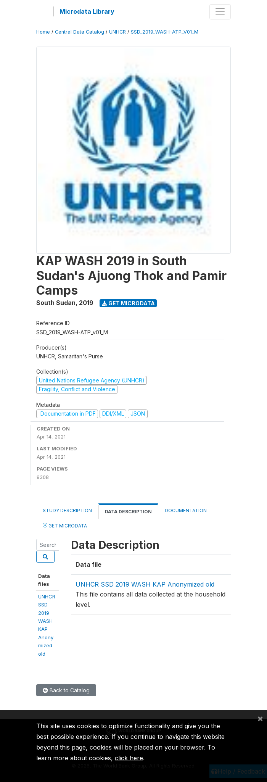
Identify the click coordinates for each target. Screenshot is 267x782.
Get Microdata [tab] (65, 525)
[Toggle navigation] (220, 11)
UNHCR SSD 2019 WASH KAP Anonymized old (145, 584)
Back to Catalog (66, 690)
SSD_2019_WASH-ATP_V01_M (164, 32)
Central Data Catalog (79, 32)
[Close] (260, 718)
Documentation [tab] (186, 510)
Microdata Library (87, 11)
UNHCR (117, 32)
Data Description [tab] (128, 511)
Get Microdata (128, 303)
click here (129, 758)
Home (43, 32)
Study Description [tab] (67, 510)
